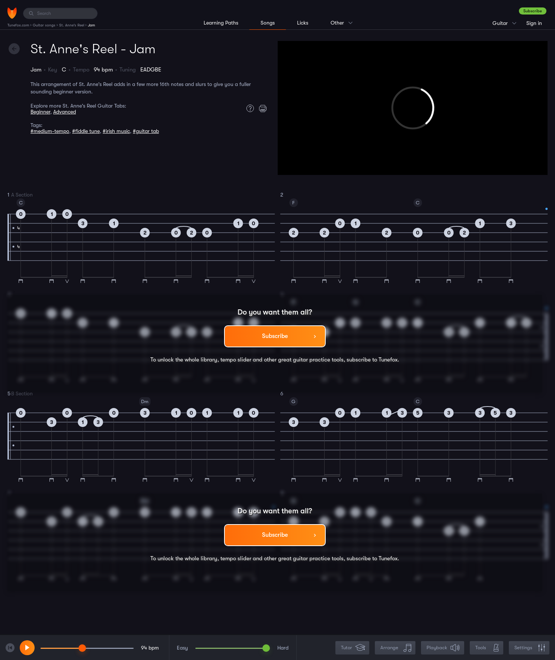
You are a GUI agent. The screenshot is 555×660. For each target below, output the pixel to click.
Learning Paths (221, 23)
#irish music (116, 131)
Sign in (534, 23)
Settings (529, 648)
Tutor (353, 648)
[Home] (12, 13)
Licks (302, 23)
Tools (487, 648)
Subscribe (532, 11)
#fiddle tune (86, 131)
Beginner (40, 112)
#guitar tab (146, 131)
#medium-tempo (50, 131)
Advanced (64, 112)
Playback (443, 648)
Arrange (395, 648)
